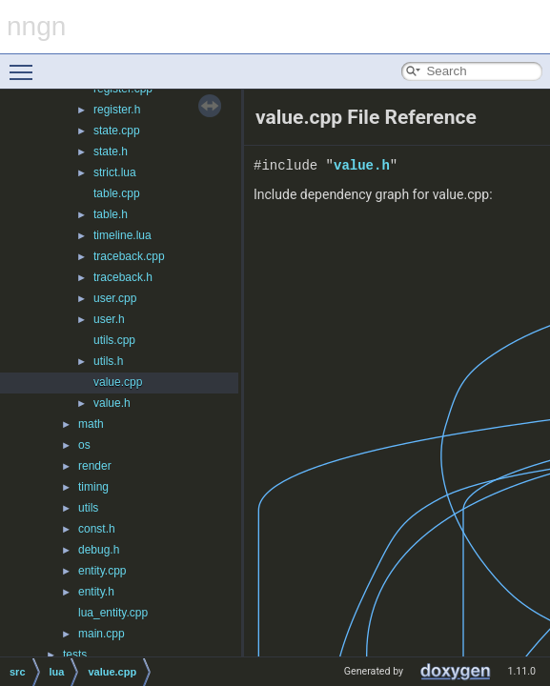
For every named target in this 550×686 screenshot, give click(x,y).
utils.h (108, 361)
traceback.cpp (129, 256)
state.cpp (116, 130)
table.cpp (116, 193)
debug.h (98, 549)
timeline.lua (122, 235)
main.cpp (101, 633)
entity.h (96, 591)
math (91, 424)
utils (88, 507)
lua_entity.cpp (113, 612)
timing (93, 487)
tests (75, 654)
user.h (109, 319)
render (95, 466)
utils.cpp (114, 340)
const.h (96, 528)
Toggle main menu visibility (26, 63)
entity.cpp (102, 570)
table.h (110, 214)
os (84, 445)
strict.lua (114, 172)
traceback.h (123, 277)
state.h (110, 151)
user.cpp (114, 298)
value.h (112, 403)
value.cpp (117, 382)
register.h (116, 109)
